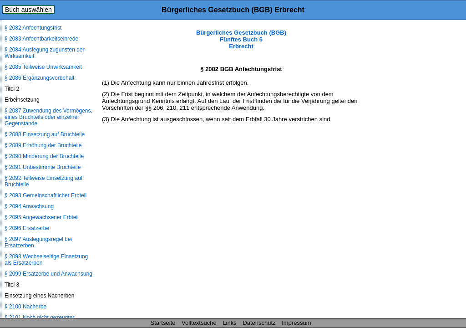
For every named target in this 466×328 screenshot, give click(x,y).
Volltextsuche (199, 322)
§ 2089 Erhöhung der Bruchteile (43, 145)
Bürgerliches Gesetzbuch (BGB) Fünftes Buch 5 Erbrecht (241, 39)
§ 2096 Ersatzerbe (27, 228)
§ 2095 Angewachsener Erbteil (42, 217)
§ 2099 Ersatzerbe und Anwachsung (48, 274)
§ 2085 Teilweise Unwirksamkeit (43, 67)
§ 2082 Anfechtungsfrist (33, 28)
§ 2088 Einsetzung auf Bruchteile (45, 134)
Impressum (296, 322)
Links (229, 322)
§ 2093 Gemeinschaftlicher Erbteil (45, 195)
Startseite (163, 322)
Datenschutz (259, 322)
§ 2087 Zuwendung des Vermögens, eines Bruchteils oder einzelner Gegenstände (48, 117)
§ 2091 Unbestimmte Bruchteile (43, 167)
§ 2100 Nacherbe (25, 306)
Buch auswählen (28, 9)
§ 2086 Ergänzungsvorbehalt (39, 78)
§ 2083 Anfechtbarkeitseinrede (41, 39)
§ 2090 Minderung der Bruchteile (44, 156)
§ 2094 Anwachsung (29, 206)
